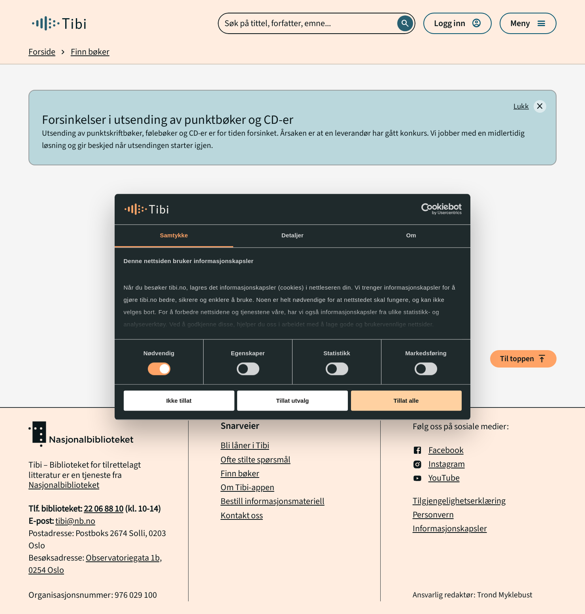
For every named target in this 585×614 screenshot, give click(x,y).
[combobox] (316, 23)
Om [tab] (411, 235)
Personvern (433, 515)
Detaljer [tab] (292, 235)
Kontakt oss (242, 515)
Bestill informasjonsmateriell (273, 501)
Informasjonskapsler (450, 529)
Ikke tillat (178, 400)
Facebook (438, 450)
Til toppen (523, 358)
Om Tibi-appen (247, 487)
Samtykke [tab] (174, 235)
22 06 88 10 (103, 508)
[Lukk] (529, 106)
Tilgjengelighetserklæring (459, 501)
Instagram (439, 464)
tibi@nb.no (75, 521)
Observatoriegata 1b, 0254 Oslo (95, 563)
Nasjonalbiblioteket (63, 485)
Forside (41, 52)
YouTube (436, 478)
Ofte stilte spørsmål (256, 459)
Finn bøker (90, 52)
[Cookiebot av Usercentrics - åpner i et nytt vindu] (427, 209)
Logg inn (457, 23)
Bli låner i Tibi (245, 445)
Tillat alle (406, 400)
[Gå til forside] (58, 23)
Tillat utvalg (292, 400)
